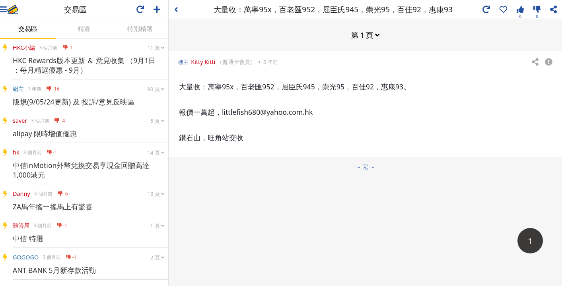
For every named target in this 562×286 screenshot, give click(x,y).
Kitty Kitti (203, 62)
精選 (84, 28)
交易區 (27, 28)
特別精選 (140, 28)
